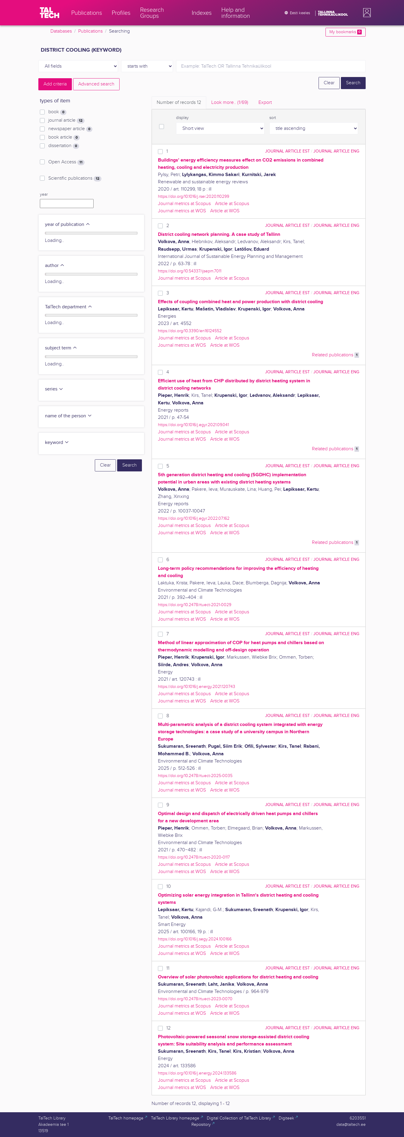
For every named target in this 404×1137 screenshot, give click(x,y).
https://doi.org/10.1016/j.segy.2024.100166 (195, 939)
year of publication (67, 224)
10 (168, 886)
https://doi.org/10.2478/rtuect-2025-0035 (195, 775)
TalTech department (68, 307)
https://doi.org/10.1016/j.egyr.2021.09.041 (193, 424)
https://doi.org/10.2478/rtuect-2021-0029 (194, 604)
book (57, 112)
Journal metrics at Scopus (184, 204)
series (54, 389)
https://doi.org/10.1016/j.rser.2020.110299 (193, 196)
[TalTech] (49, 12)
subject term (61, 348)
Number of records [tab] (179, 102)
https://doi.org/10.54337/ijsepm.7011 (189, 271)
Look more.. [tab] (229, 102)
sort (272, 117)
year (44, 194)
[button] (366, 12)
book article (64, 137)
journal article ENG (336, 151)
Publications (90, 31)
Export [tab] (265, 102)
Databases (61, 31)
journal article (66, 120)
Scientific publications (74, 178)
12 (168, 1028)
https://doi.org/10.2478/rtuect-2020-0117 (194, 857)
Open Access (66, 162)
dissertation (63, 146)
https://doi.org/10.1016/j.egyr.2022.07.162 (193, 518)
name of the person (68, 416)
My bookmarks (345, 32)
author (55, 265)
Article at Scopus (232, 204)
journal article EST (287, 151)
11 (167, 968)
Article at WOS (224, 211)
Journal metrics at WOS (182, 211)
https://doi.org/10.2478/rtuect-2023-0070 (195, 998)
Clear (329, 83)
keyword (57, 442)
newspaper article (70, 129)
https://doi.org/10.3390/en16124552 (190, 330)
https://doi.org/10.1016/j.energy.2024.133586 (197, 1073)
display (182, 117)
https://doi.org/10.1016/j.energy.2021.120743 (196, 686)
